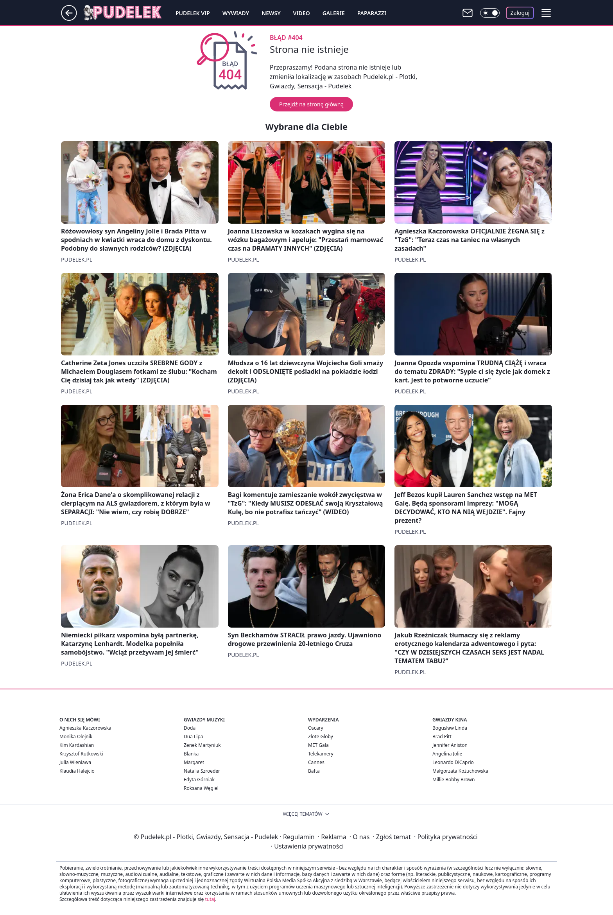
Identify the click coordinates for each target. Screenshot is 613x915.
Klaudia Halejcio (77, 771)
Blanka (191, 753)
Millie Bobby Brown (453, 779)
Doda (189, 728)
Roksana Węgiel (201, 788)
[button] (546, 13)
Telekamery (320, 753)
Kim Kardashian (76, 745)
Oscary (315, 728)
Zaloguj (520, 12)
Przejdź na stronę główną (311, 104)
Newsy (271, 13)
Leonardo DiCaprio (453, 762)
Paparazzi (371, 13)
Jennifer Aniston (450, 745)
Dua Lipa (193, 736)
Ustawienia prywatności (307, 846)
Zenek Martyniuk (202, 745)
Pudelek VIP (193, 13)
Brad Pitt (442, 736)
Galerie (334, 13)
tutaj (210, 899)
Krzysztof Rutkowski (81, 753)
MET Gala (318, 745)
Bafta (314, 771)
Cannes (316, 762)
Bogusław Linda (449, 728)
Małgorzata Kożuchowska (460, 771)
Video (301, 13)
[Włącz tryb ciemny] (490, 13)
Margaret (194, 762)
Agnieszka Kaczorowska (85, 728)
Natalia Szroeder (202, 771)
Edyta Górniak (199, 779)
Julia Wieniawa (75, 762)
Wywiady (235, 13)
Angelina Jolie (447, 753)
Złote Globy (320, 736)
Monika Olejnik (75, 736)
